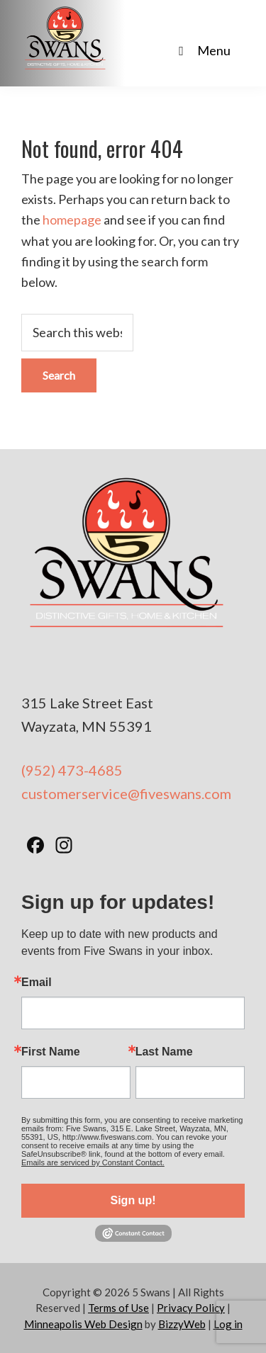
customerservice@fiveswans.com (126, 793)
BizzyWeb (182, 1324)
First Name (50, 1052)
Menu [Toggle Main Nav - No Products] (202, 50)
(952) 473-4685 (72, 770)
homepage (72, 219)
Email (36, 982)
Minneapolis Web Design (83, 1324)
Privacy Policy (191, 1307)
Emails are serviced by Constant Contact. (93, 1162)
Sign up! (133, 1200)
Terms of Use (118, 1307)
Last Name (164, 1052)
